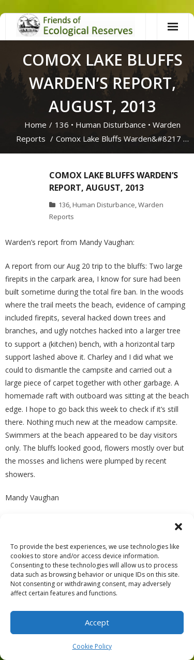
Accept (97, 622)
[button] (178, 526)
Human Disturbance (111, 124)
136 (62, 124)
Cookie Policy (92, 646)
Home (35, 124)
